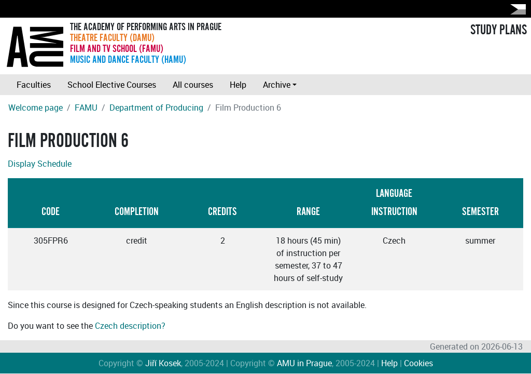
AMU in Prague (304, 363)
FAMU (86, 107)
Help (238, 84)
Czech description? (130, 325)
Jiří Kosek (163, 363)
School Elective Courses (111, 84)
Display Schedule (40, 163)
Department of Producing (156, 107)
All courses (193, 84)
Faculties (34, 84)
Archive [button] (276, 84)
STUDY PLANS (498, 30)
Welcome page (35, 107)
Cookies (418, 363)
